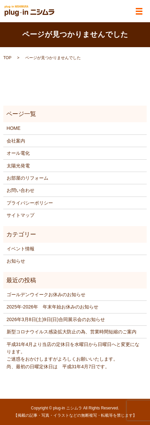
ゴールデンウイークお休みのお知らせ (46, 294)
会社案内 (16, 140)
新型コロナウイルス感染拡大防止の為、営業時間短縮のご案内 (71, 331)
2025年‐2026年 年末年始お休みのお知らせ (52, 306)
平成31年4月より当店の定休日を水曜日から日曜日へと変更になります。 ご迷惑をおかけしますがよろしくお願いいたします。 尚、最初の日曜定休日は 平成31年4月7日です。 (73, 355)
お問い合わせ (20, 190)
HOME (14, 128)
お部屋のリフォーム (27, 178)
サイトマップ (20, 215)
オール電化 (18, 153)
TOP (7, 57)
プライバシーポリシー (30, 203)
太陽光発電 (18, 165)
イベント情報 (20, 248)
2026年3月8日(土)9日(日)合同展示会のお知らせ (56, 319)
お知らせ (16, 261)
